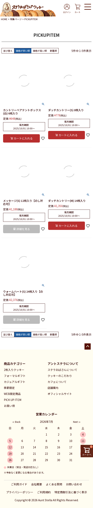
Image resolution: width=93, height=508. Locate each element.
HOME (4, 19)
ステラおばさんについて (62, 370)
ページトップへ (87, 346)
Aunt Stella (45, 500)
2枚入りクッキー (14, 370)
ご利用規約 (44, 492)
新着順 (53, 50)
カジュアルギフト (14, 382)
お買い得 (9, 406)
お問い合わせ (74, 484)
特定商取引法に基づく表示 (71, 492)
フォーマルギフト (15, 376)
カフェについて (57, 382)
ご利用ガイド (19, 484)
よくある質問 (54, 484)
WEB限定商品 (12, 394)
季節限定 (9, 388)
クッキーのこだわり (60, 376)
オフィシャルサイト (60, 394)
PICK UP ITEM (12, 400)
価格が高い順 (40, 50)
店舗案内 (53, 388)
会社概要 (36, 484)
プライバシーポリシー (19, 492)
